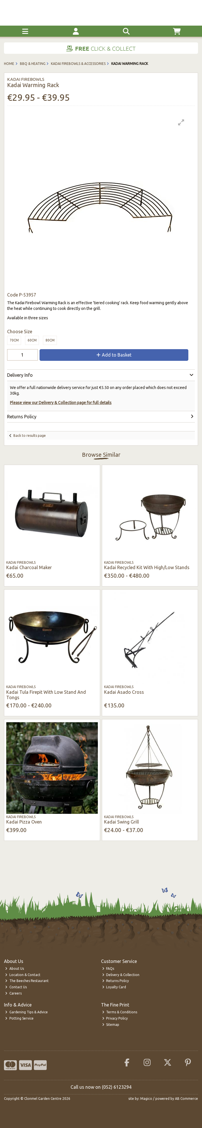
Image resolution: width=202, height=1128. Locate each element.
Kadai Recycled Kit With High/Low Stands (146, 567)
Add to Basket (113, 354)
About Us (14, 968)
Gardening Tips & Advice (26, 1012)
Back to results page (29, 435)
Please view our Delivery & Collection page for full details (61, 402)
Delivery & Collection (121, 975)
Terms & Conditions (119, 1012)
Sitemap (110, 1024)
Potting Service (19, 1018)
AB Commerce (186, 1098)
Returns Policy (115, 981)
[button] (181, 122)
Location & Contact (22, 975)
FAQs (108, 968)
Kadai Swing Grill (121, 821)
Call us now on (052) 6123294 (101, 1087)
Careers (13, 993)
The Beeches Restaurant (27, 981)
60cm (32, 340)
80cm (50, 340)
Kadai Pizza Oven (24, 821)
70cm (14, 340)
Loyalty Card (114, 987)
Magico (146, 1098)
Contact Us (16, 987)
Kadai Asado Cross (124, 692)
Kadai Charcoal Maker (29, 567)
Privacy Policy (115, 1018)
